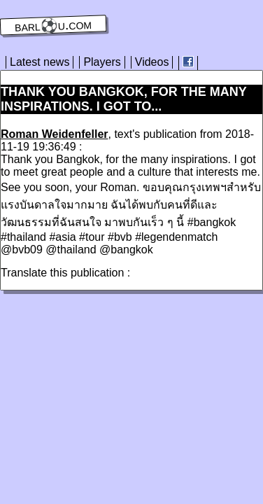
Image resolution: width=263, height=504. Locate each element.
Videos (152, 62)
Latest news (39, 62)
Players (101, 62)
